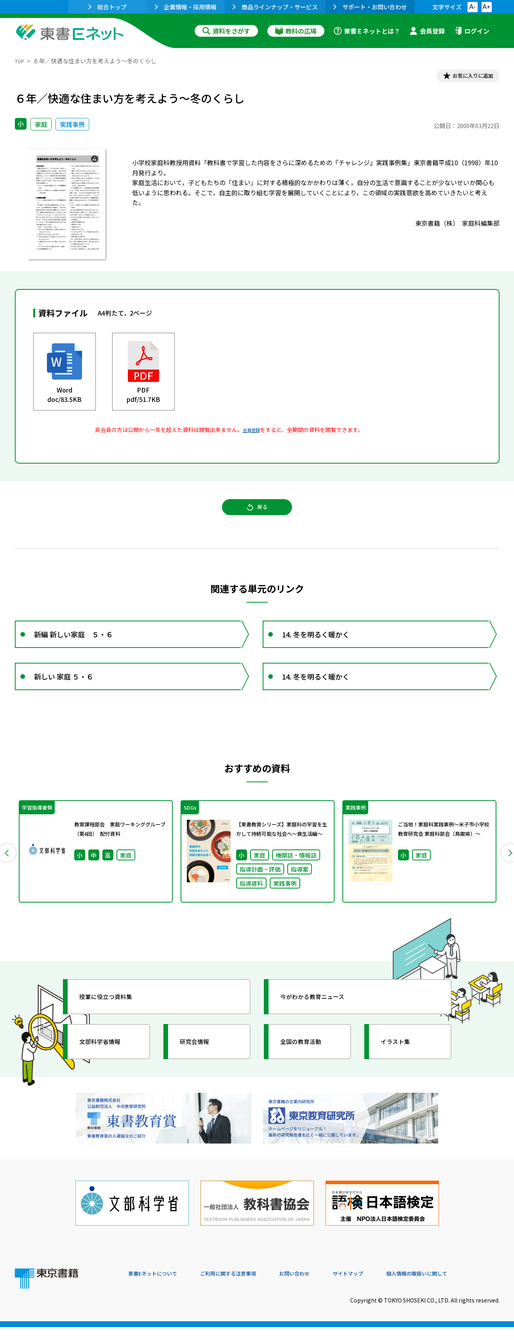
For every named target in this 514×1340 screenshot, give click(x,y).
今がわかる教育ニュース (322, 1025)
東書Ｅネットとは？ (367, 31)
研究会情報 (201, 1070)
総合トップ (107, 7)
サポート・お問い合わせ (370, 7)
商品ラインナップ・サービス (275, 7)
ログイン (471, 31)
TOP (21, 61)
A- (472, 7)
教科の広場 (296, 31)
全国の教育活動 (308, 1070)
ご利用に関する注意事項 (245, 1287)
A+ (486, 7)
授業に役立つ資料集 (115, 1025)
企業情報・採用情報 (186, 7)
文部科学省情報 (108, 1070)
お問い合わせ (322, 1287)
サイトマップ (382, 1287)
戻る (257, 516)
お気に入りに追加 (466, 77)
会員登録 (427, 31)
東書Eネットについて (158, 1287)
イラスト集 (402, 1070)
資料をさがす (226, 31)
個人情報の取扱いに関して (462, 1287)
